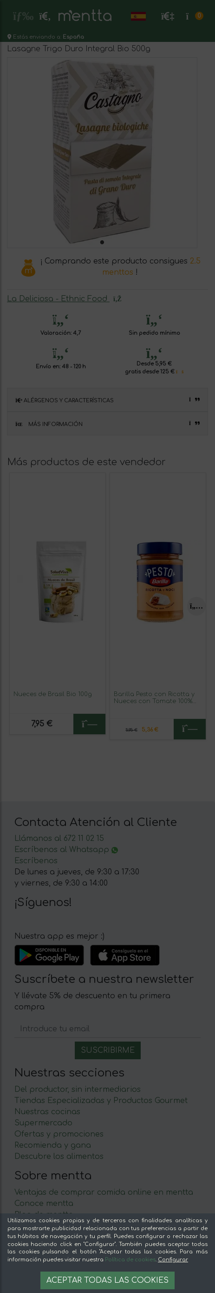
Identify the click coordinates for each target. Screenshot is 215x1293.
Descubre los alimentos (59, 1156)
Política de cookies (130, 1260)
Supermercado (43, 1123)
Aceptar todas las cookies (107, 1280)
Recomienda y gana (52, 1145)
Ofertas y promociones (59, 1134)
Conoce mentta (43, 1203)
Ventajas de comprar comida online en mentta (103, 1192)
